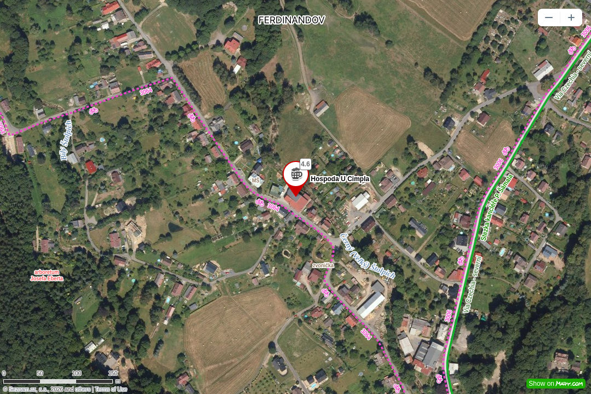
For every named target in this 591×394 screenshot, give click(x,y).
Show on (556, 383)
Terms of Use (111, 389)
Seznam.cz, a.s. (28, 389)
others (82, 389)
